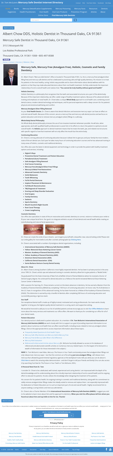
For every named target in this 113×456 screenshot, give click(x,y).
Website (26, 62)
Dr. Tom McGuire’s (32, 2)
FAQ (83, 3)
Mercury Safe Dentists (98, 433)
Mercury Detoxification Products (70, 433)
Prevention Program (79, 12)
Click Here (25, 360)
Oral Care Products (59, 12)
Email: (41, 415)
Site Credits (65, 449)
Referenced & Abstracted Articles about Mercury (42, 343)
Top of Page (76, 449)
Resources (93, 8)
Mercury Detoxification (70, 436)
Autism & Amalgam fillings (98, 443)
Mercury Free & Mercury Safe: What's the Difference (43, 338)
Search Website (53, 449)
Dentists (104, 8)
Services (19, 62)
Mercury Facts (79, 8)
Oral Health (43, 12)
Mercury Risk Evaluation (33, 340)
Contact (78, 3)
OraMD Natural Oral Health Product (43, 436)
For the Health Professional (70, 443)
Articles (94, 12)
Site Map (108, 3)
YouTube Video (91, 3)
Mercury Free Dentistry (15, 433)
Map (32, 62)
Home (7, 8)
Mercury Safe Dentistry (42, 433)
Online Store (43, 15)
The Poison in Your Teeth (98, 436)
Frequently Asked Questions (98, 440)
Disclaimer (33, 449)
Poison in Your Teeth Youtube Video (70, 440)
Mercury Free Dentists (15, 436)
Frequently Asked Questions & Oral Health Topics (42, 332)
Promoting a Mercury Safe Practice (15, 443)
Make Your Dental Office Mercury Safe (42, 443)
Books (16, 8)
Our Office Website (96, 309)
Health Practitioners (28, 12)
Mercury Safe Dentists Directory (43, 440)
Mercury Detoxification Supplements (37, 8)
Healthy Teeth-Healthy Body (15, 440)
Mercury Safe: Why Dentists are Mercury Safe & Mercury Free (46, 335)
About (103, 12)
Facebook (101, 3)
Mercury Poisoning (63, 8)
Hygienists (12, 12)
